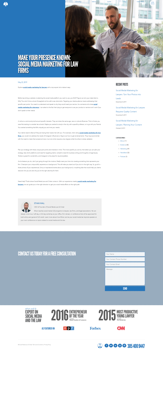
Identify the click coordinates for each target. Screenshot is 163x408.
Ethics (122, 141)
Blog (124, 2)
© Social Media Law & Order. (25, 344)
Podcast (122, 156)
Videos (94, 2)
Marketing (63, 2)
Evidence (123, 145)
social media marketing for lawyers (35, 87)
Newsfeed (123, 153)
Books (109, 2)
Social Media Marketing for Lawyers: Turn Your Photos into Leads (128, 94)
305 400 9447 (135, 345)
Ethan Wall (39, 203)
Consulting (78, 2)
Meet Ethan (140, 2)
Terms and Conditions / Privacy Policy (42, 344)
